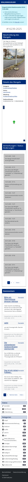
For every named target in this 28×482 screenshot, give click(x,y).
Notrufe (17, 22)
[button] (14, 63)
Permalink (21, 297)
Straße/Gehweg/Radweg (10, 88)
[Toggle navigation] (25, 2)
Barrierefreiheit (6, 472)
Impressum (5, 475)
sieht (6, 323)
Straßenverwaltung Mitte (10, 96)
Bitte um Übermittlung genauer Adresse (11, 299)
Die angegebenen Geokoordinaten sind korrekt (11, 345)
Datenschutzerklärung (19, 472)
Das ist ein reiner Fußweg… (11, 371)
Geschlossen (6, 92)
